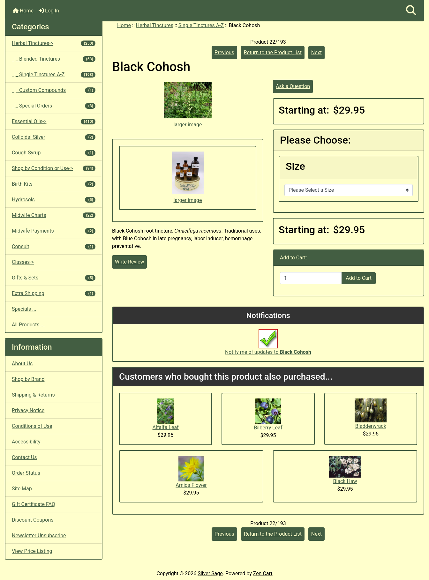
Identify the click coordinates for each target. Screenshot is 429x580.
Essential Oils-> (53, 121)
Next (316, 52)
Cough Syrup (53, 153)
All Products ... (28, 325)
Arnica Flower (191, 485)
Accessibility (26, 442)
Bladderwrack (370, 426)
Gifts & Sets (53, 278)
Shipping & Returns (33, 395)
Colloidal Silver (53, 137)
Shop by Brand (28, 379)
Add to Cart (359, 278)
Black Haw (345, 481)
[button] (411, 11)
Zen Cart (263, 573)
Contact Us (24, 457)
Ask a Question (293, 86)
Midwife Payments (53, 231)
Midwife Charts (53, 215)
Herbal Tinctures (154, 25)
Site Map (22, 489)
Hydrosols (53, 200)
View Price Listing (32, 551)
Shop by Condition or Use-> (53, 168)
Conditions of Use (32, 426)
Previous (224, 52)
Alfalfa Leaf (166, 427)
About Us (22, 364)
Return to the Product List (273, 52)
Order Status (26, 473)
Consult (53, 246)
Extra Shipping (53, 293)
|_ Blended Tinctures (53, 59)
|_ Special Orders (53, 106)
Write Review (129, 262)
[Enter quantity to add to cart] (311, 278)
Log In (49, 11)
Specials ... (24, 309)
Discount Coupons (33, 520)
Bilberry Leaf (268, 428)
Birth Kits (53, 184)
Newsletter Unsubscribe (39, 535)
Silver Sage (210, 573)
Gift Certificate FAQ (33, 504)
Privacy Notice (28, 410)
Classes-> (23, 262)
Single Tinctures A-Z (201, 25)
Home (23, 11)
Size (295, 166)
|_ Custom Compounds (53, 90)
